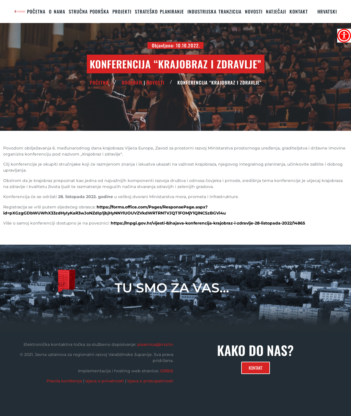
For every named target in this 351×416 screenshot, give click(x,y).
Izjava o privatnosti (104, 381)
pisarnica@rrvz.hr (155, 344)
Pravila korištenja (64, 381)
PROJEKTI (121, 11)
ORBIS (166, 370)
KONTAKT (298, 11)
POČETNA (99, 82)
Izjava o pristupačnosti (150, 381)
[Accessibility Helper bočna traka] (344, 36)
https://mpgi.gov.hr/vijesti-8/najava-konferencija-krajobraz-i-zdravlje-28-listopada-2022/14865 (208, 223)
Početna (36, 11)
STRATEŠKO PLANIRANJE (159, 11)
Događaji (132, 82)
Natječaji (276, 11)
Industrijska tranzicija (214, 11)
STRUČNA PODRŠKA (89, 11)
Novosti (253, 11)
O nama (57, 11)
